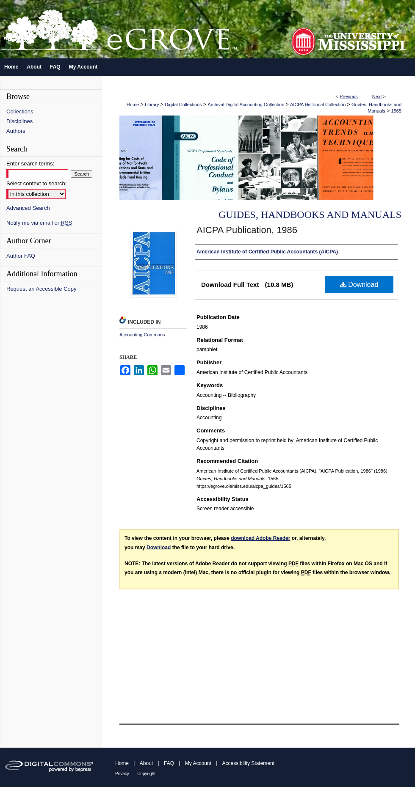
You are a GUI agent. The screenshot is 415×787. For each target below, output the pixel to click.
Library (152, 104)
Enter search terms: (30, 163)
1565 (396, 110)
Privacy (122, 773)
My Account (198, 763)
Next (377, 96)
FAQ (169, 763)
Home (133, 104)
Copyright (146, 773)
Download (359, 284)
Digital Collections (183, 104)
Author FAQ (20, 256)
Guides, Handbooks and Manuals (310, 214)
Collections (19, 111)
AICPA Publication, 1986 (246, 230)
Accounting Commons (142, 334)
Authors (15, 131)
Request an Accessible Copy (41, 289)
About (146, 763)
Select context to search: (36, 183)
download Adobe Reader (260, 538)
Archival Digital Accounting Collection (246, 104)
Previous (349, 96)
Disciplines (19, 121)
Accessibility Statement (248, 763)
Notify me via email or (39, 223)
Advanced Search (28, 208)
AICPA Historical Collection (318, 104)
